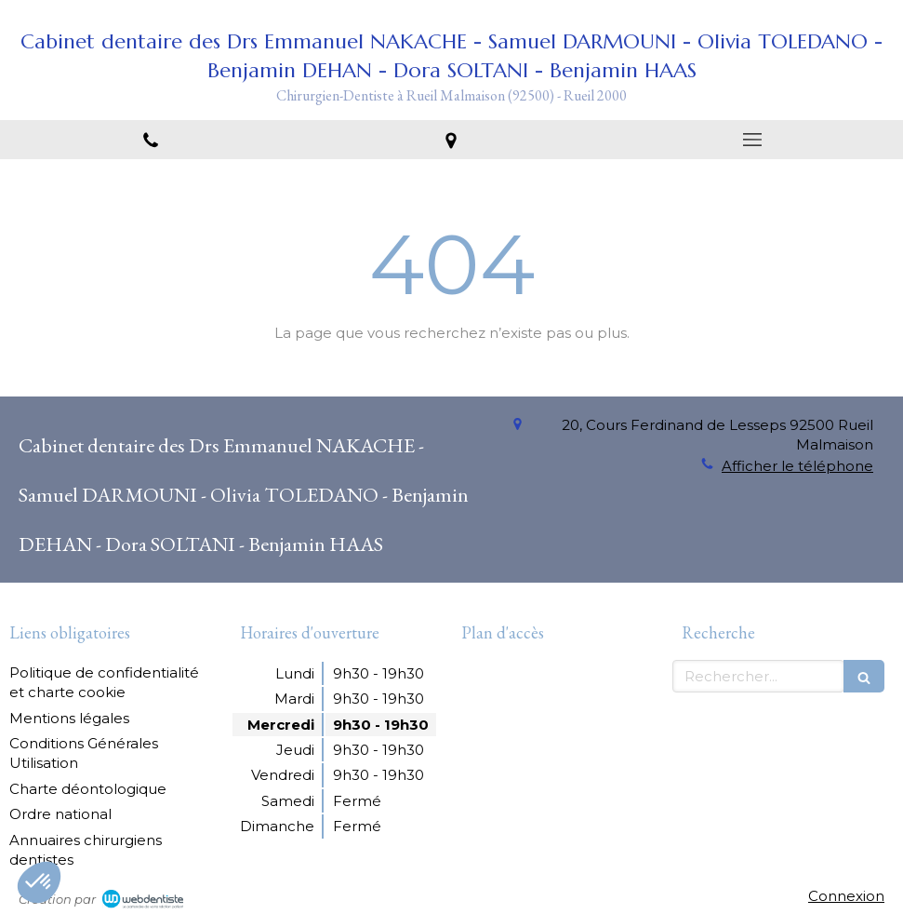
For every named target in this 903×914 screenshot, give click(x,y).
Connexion (846, 896)
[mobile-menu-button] (752, 139)
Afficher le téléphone (797, 466)
